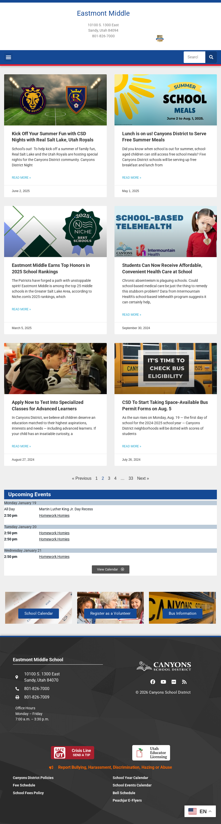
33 (131, 478)
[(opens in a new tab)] (165, 99)
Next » (143, 478)
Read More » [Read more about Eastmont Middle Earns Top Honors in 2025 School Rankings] (21, 309)
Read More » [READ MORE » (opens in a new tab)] (131, 177)
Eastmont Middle (103, 13)
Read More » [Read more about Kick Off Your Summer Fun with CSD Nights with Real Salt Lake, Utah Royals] (21, 177)
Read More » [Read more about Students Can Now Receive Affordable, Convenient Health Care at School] (131, 314)
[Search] (211, 57)
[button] (8, 57)
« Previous (82, 478)
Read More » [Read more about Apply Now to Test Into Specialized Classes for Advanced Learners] (21, 446)
